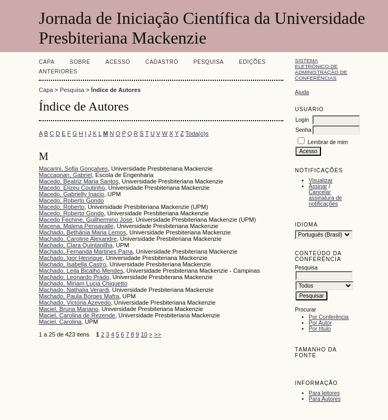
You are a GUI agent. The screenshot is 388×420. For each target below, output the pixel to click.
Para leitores (324, 393)
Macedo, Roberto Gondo (71, 200)
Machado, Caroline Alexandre (78, 239)
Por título (320, 329)
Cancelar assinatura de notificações (325, 198)
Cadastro (161, 62)
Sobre (80, 62)
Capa (47, 62)
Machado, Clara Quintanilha (76, 245)
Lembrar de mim (328, 142)
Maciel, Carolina (60, 321)
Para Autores (325, 399)
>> (157, 334)
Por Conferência (329, 317)
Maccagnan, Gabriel (65, 175)
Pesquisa (208, 62)
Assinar (318, 186)
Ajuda (302, 92)
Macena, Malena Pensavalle (76, 226)
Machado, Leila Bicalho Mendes (81, 270)
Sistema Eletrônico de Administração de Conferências (321, 69)
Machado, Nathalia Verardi (74, 290)
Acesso (118, 62)
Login (302, 120)
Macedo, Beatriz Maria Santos (79, 181)
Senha (303, 130)
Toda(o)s (197, 133)
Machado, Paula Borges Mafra (79, 296)
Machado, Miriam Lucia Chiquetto (83, 283)
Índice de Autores (115, 90)
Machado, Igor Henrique (71, 258)
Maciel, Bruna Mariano (68, 309)
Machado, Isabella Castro (72, 264)
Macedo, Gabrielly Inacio (71, 194)
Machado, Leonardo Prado (74, 277)
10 (144, 334)
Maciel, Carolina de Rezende (77, 315)
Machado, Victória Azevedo (75, 302)
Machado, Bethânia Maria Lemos (82, 232)
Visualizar (321, 180)
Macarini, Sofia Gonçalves (73, 168)
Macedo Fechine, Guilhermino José (85, 219)
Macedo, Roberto (62, 207)
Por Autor (320, 323)
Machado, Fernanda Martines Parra (86, 251)
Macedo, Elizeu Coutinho (72, 187)
